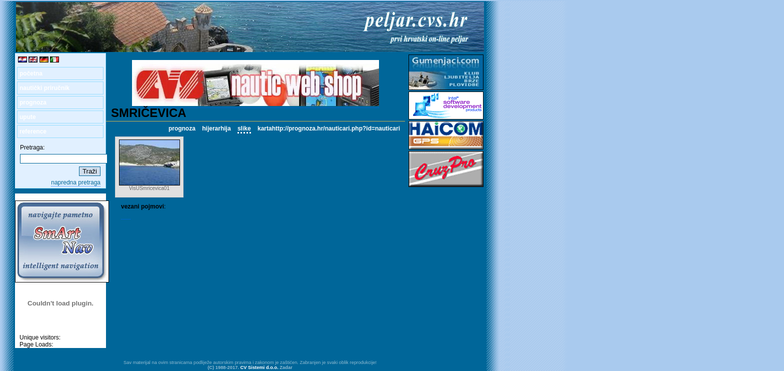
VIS (125, 215)
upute (28, 117)
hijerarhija (216, 128)
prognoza (33, 102)
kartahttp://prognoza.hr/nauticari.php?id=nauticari (329, 128)
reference (33, 131)
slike (244, 128)
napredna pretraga (75, 182)
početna (31, 73)
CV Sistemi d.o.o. (259, 367)
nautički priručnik (45, 88)
